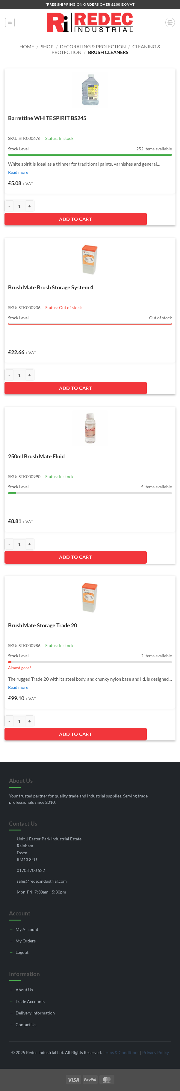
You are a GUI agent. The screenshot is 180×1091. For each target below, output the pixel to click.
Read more (18, 172)
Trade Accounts (30, 1001)
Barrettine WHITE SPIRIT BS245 (47, 118)
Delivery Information (35, 1012)
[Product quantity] (19, 206)
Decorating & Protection (93, 46)
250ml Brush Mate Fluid (36, 456)
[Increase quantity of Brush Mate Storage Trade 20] (29, 721)
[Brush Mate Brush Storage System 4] (90, 259)
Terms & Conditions (121, 1052)
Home (26, 46)
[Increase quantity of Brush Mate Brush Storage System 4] (29, 375)
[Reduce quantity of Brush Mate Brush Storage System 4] (9, 375)
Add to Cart (75, 219)
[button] (10, 22)
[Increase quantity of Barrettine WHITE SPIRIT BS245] (29, 206)
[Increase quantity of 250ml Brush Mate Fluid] (29, 544)
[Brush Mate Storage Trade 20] (90, 597)
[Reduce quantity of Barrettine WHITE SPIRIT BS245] (9, 206)
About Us (24, 989)
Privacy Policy (155, 1052)
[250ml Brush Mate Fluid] (90, 428)
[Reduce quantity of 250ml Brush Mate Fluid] (9, 544)
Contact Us (26, 1024)
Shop (47, 46)
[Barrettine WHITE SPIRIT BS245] (90, 90)
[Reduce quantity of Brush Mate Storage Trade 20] (9, 721)
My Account (27, 929)
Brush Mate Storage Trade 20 (42, 625)
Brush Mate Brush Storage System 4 (50, 287)
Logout (22, 952)
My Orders (26, 940)
